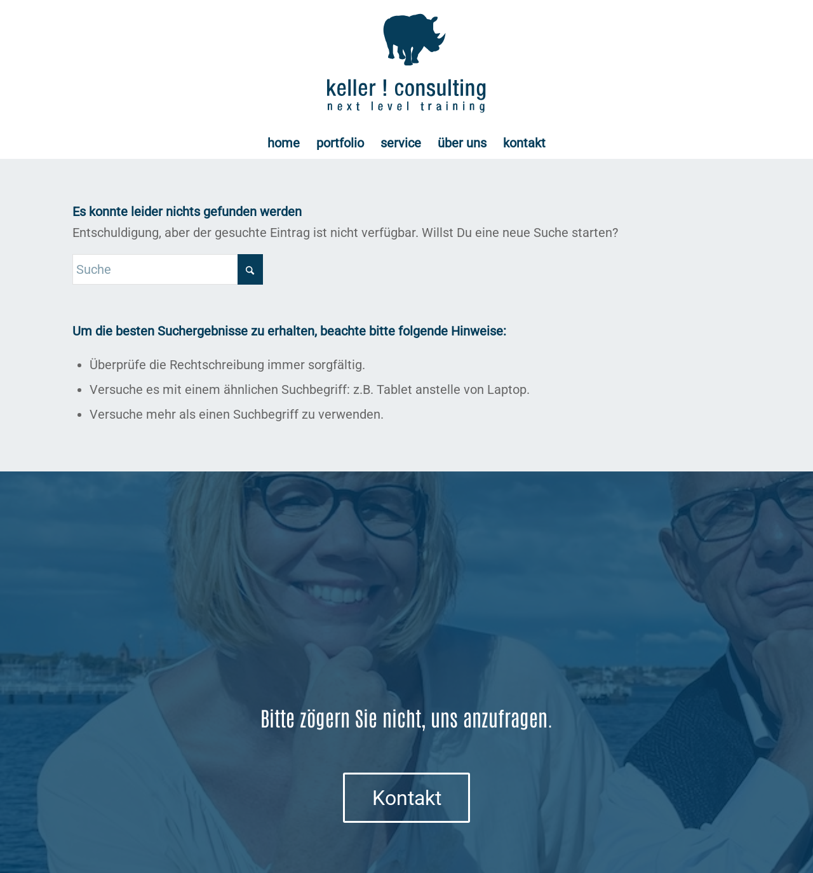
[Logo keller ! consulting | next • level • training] (407, 63)
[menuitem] (283, 143)
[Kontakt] (406, 797)
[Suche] (167, 269)
